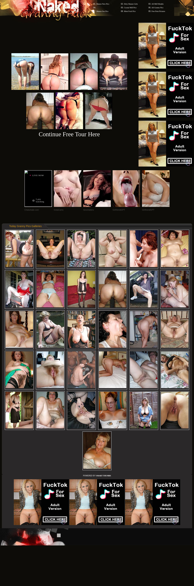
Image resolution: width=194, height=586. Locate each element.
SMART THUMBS (103, 476)
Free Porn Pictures (158, 11)
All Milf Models (158, 4)
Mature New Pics (102, 4)
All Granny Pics (157, 8)
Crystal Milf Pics (130, 8)
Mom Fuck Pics (130, 11)
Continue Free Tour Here (69, 134)
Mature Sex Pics (102, 11)
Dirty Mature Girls (131, 4)
